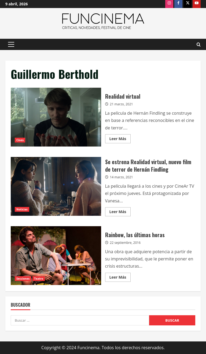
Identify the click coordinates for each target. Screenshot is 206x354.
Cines (20, 140)
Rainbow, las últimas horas (56, 255)
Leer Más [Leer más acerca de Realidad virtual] (120, 139)
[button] (11, 44)
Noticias (22, 209)
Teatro (38, 278)
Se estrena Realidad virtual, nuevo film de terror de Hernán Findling (56, 186)
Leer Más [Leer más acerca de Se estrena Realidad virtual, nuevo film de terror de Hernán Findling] (120, 212)
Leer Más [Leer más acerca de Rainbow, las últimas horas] (120, 278)
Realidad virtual (56, 117)
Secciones (23, 278)
